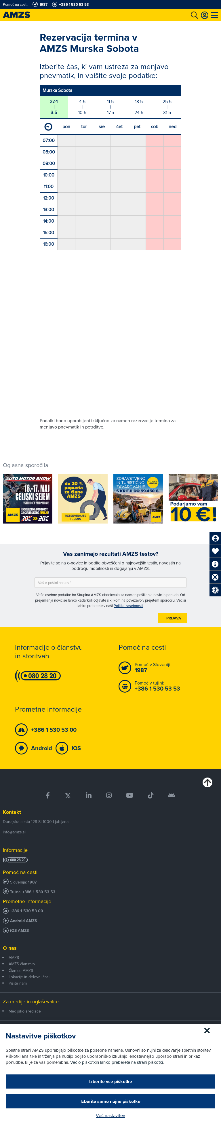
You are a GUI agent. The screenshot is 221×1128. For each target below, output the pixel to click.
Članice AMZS (21, 970)
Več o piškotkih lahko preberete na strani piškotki (116, 1062)
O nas (10, 948)
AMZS (14, 957)
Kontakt (12, 812)
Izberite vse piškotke (110, 1081)
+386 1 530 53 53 (38, 892)
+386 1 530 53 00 (26, 911)
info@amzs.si (14, 832)
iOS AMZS (19, 930)
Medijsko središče (25, 1011)
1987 (32, 882)
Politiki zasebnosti (128, 605)
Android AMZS (23, 920)
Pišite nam (18, 983)
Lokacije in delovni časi (29, 977)
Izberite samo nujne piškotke (110, 1101)
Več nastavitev (110, 1115)
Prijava (173, 618)
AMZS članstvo (22, 964)
